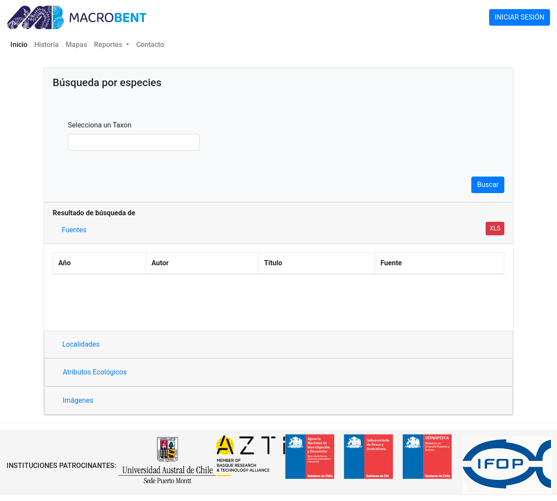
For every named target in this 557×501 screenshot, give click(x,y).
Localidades (81, 344)
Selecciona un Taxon (99, 125)
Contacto (150, 44)
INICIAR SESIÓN (519, 17)
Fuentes (74, 230)
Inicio (20, 44)
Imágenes (78, 400)
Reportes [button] (109, 44)
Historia (46, 44)
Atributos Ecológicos (95, 372)
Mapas (76, 44)
